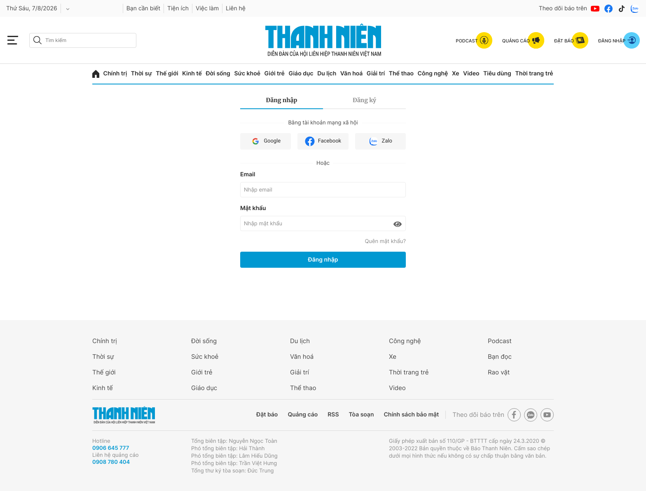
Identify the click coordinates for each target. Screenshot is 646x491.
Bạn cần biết (143, 8)
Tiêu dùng (497, 73)
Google (265, 141)
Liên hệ (236, 8)
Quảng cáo (303, 414)
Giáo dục (300, 73)
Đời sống (218, 73)
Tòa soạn (361, 414)
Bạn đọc (500, 356)
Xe (455, 73)
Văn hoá (351, 73)
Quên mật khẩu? (385, 241)
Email (247, 174)
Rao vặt (499, 372)
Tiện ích (178, 8)
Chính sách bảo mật (411, 414)
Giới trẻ (274, 73)
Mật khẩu (253, 208)
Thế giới (167, 73)
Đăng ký (364, 100)
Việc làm (207, 8)
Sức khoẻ (247, 73)
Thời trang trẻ (534, 73)
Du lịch (326, 73)
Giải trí (376, 73)
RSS (333, 414)
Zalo (380, 141)
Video (471, 73)
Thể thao (401, 73)
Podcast (500, 341)
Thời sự (141, 73)
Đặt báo (267, 414)
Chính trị (115, 73)
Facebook (323, 141)
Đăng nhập (281, 100)
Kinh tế (192, 73)
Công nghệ (433, 73)
